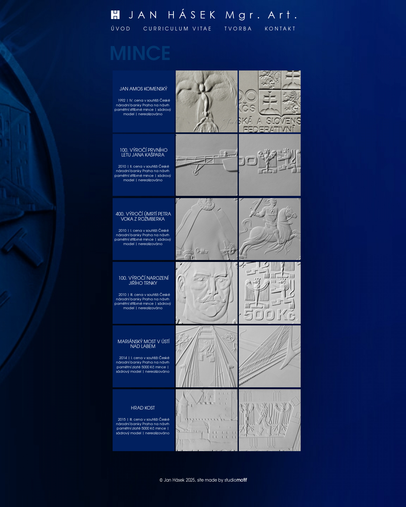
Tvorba (239, 28)
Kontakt (280, 28)
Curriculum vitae (178, 28)
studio (236, 480)
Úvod (121, 28)
